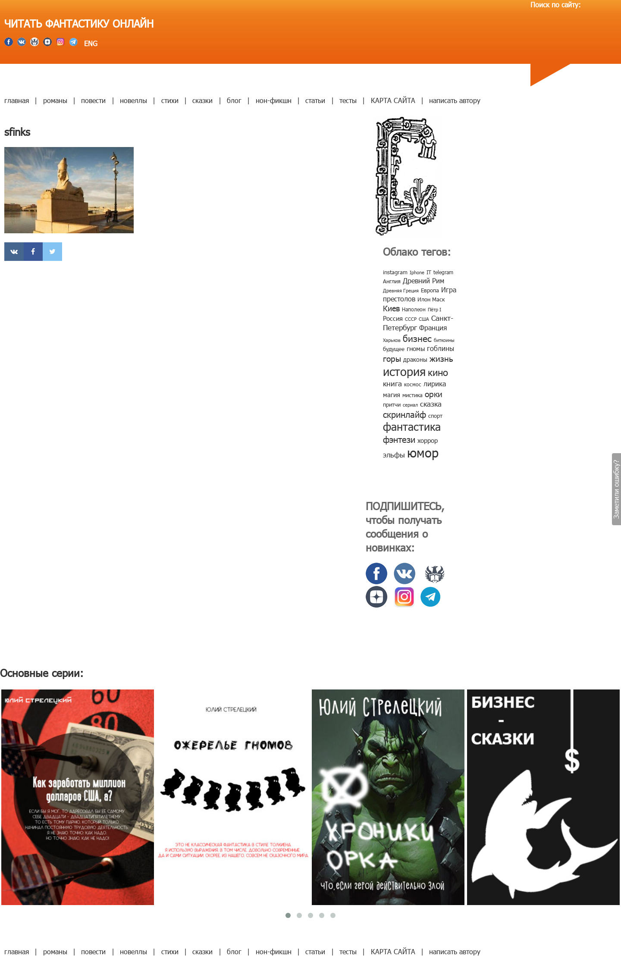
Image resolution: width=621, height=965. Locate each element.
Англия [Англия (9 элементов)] (392, 281)
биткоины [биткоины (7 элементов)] (444, 340)
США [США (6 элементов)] (424, 319)
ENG (89, 43)
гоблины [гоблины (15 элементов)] (440, 348)
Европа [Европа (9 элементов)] (430, 290)
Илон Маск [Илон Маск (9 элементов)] (431, 299)
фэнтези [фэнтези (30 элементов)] (399, 439)
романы (55, 100)
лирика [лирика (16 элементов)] (434, 383)
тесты (348, 100)
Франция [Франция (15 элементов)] (433, 327)
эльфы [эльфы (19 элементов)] (394, 454)
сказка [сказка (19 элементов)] (431, 403)
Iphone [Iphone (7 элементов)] (417, 272)
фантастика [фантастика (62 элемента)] (412, 426)
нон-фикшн (274, 100)
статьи (315, 100)
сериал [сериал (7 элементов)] (410, 404)
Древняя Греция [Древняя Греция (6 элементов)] (401, 290)
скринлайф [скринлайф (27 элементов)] (404, 414)
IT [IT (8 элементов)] (429, 272)
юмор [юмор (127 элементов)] (423, 452)
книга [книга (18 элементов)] (392, 383)
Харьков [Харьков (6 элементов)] (392, 340)
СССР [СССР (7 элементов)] (411, 319)
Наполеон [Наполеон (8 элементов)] (414, 309)
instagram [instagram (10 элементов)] (395, 272)
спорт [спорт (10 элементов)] (435, 415)
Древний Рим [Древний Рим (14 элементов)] (423, 280)
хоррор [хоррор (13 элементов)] (427, 440)
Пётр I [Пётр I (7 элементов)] (434, 309)
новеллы (133, 100)
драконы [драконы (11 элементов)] (415, 359)
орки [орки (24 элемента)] (433, 393)
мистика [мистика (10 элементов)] (412, 395)
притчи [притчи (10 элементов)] (392, 404)
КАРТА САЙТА (393, 100)
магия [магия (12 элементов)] (391, 394)
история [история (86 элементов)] (404, 371)
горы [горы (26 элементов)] (392, 358)
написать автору (454, 100)
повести (93, 100)
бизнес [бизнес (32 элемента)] (417, 338)
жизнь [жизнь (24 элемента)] (441, 358)
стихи (170, 100)
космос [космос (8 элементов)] (412, 384)
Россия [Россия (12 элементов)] (393, 318)
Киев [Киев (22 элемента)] (391, 308)
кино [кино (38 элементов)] (438, 372)
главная (16, 100)
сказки (202, 100)
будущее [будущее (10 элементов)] (394, 348)
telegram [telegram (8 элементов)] (443, 272)
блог (234, 100)
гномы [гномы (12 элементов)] (416, 348)
